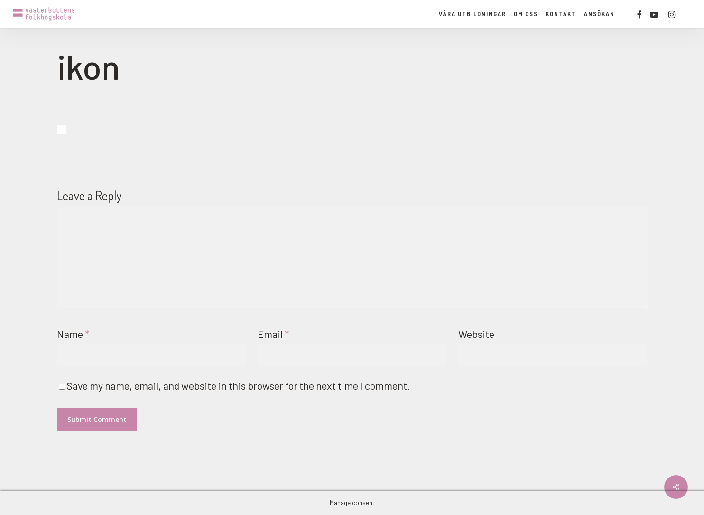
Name (73, 334)
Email (273, 334)
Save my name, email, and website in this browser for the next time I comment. (238, 385)
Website (476, 334)
